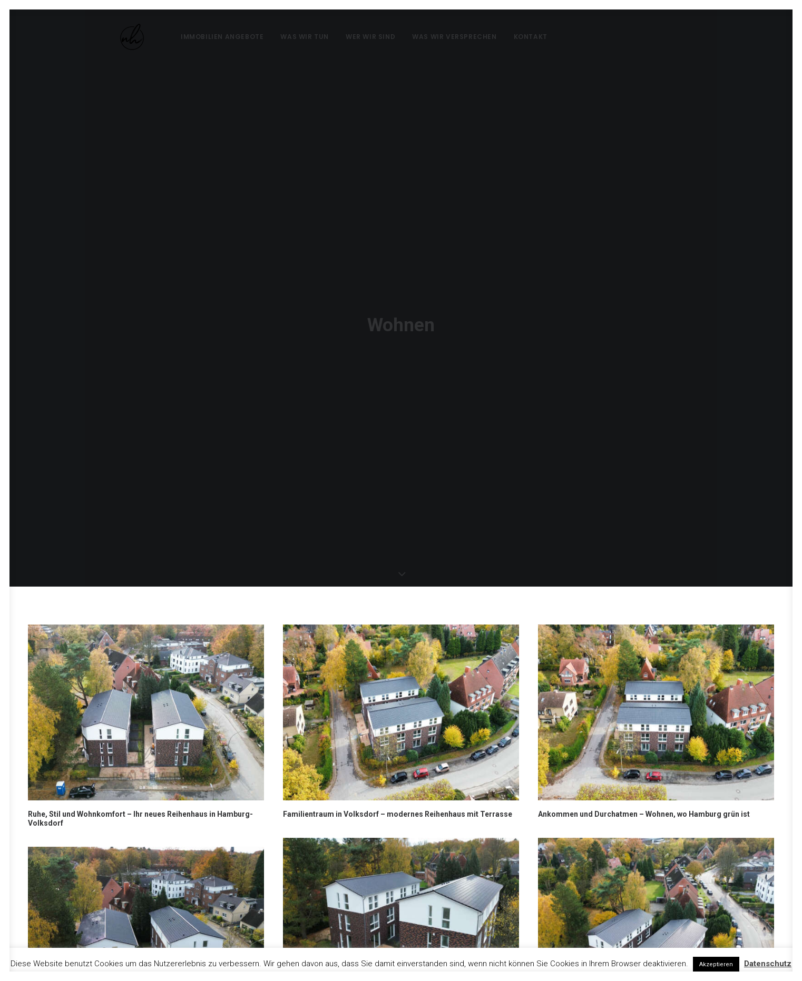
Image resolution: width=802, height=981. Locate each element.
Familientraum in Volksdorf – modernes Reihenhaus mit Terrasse (397, 738)
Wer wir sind (348, 36)
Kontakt (508, 36)
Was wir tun (282, 36)
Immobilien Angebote (200, 36)
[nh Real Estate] (117, 37)
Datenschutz (767, 963)
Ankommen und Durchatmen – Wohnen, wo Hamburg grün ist (644, 738)
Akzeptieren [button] (716, 964)
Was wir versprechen (432, 36)
